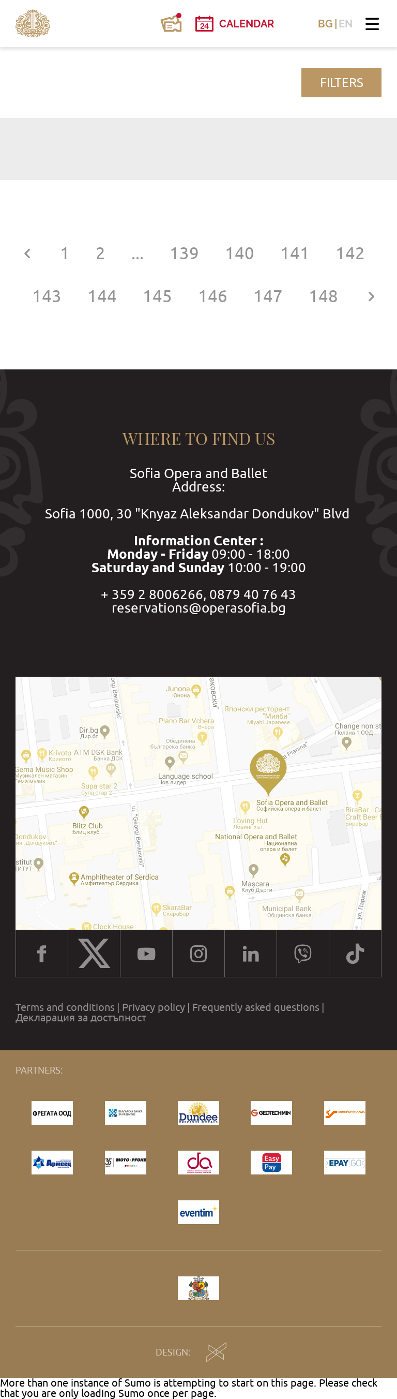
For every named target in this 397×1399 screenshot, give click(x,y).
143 (47, 296)
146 (212, 296)
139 (184, 253)
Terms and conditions (65, 1007)
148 (323, 296)
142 (350, 253)
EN (346, 24)
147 (268, 296)
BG (325, 24)
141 (295, 253)
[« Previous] (27, 253)
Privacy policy (153, 1007)
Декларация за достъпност (81, 1018)
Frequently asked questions (255, 1007)
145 (157, 296)
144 (102, 296)
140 (239, 253)
